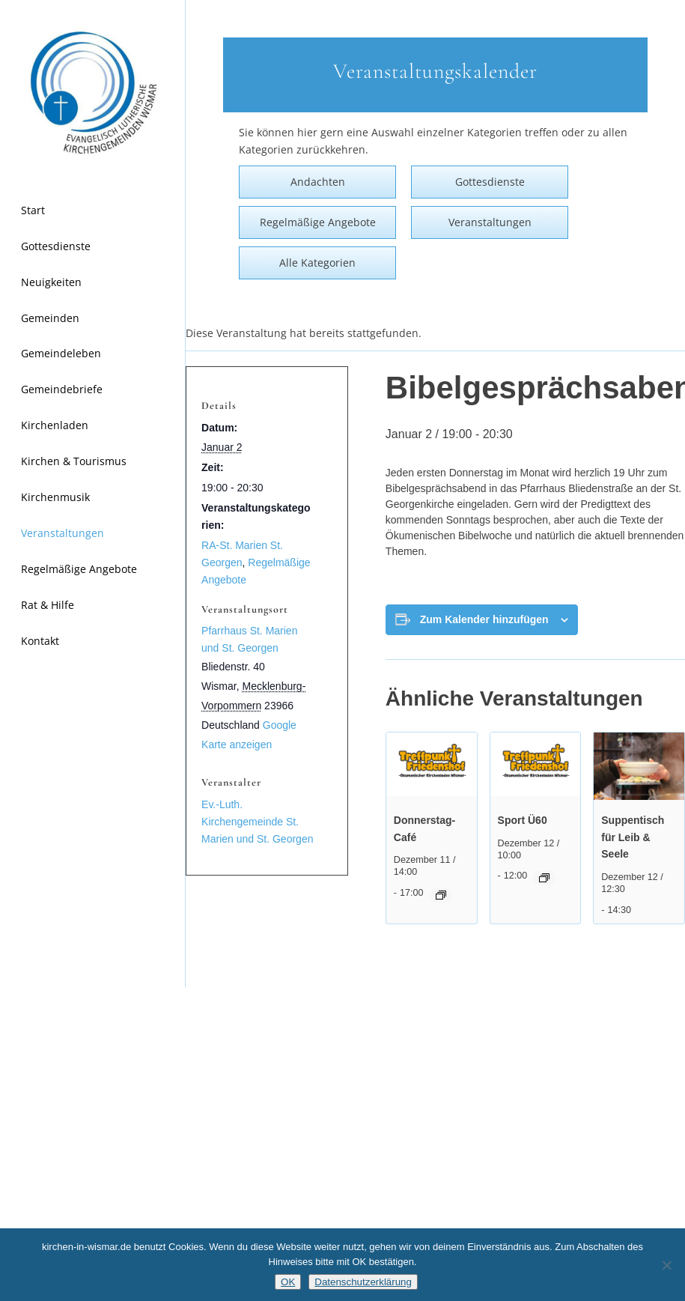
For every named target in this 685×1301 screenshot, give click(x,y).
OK (288, 1282)
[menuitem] (93, 211)
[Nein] (666, 1265)
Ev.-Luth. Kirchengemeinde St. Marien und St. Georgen (257, 821)
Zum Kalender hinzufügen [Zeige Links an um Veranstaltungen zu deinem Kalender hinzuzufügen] (484, 619)
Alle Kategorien (317, 262)
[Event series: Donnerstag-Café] (441, 895)
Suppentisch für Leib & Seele (632, 837)
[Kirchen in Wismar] (93, 93)
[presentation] (431, 767)
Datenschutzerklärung (363, 1282)
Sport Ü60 (522, 820)
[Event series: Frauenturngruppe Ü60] (544, 877)
